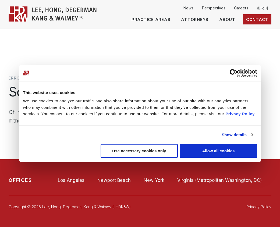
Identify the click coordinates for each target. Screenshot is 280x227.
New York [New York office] (154, 180)
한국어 (262, 8)
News (188, 8)
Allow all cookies (218, 151)
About (227, 19)
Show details (234, 134)
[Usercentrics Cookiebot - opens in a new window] (233, 73)
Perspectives (213, 8)
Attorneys (194, 19)
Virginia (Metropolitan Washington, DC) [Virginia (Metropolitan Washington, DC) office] (219, 180)
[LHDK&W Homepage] (53, 20)
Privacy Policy (240, 113)
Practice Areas (151, 19)
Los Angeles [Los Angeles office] (71, 180)
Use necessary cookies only (139, 151)
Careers (241, 8)
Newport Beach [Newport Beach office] (114, 180)
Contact (257, 19)
